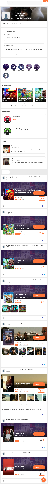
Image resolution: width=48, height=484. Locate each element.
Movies (30, 323)
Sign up (46, 1)
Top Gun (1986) (24, 323)
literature (13, 155)
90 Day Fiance (23, 452)
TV (28, 419)
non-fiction (23, 155)
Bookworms (14, 146)
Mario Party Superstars (27, 99)
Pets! (12, 158)
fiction (18, 155)
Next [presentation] (25, 103)
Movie (17, 344)
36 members (14, 160)
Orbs (17, 23)
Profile (3, 23)
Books (5, 155)
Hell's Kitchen (23, 419)
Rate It (37, 193)
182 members (14, 147)
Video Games (13, 89)
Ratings (8, 23)
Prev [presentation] (23, 103)
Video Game (18, 199)
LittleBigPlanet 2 (41, 99)
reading (9, 155)
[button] (11, 105)
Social (13, 23)
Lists (21, 23)
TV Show (17, 441)
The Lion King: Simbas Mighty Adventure (28, 190)
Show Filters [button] (14, 172)
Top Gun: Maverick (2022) (26, 369)
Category (5, 172)
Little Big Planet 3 (35, 280)
